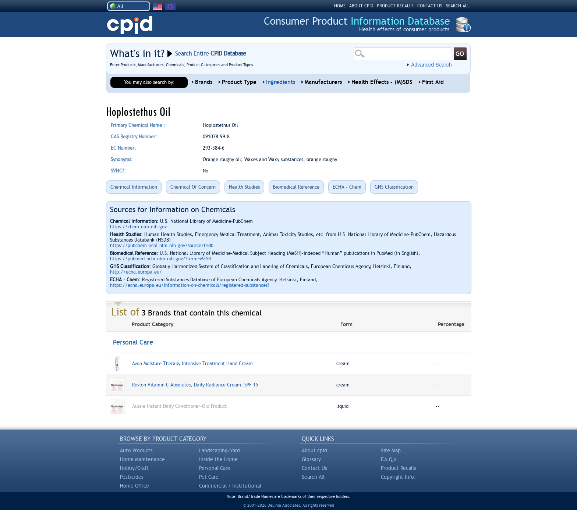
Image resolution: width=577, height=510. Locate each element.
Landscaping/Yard (219, 450)
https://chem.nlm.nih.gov (138, 226)
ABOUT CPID (361, 5)
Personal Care (214, 468)
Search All (313, 477)
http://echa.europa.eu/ (136, 272)
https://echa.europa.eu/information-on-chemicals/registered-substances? (189, 285)
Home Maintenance (142, 459)
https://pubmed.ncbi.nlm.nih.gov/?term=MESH (161, 258)
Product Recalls (398, 468)
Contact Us (314, 468)
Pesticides (132, 477)
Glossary (311, 459)
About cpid (314, 450)
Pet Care (209, 477)
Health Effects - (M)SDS (382, 82)
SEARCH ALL (458, 5)
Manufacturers (323, 82)
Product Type (239, 82)
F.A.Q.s (388, 459)
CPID (129, 25)
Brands (203, 82)
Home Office (134, 486)
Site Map (391, 450)
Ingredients (280, 82)
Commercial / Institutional (230, 486)
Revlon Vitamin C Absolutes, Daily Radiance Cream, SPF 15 (195, 385)
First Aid (433, 82)
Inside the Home (218, 459)
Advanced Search (431, 65)
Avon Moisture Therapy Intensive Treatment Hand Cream (192, 363)
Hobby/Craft (134, 468)
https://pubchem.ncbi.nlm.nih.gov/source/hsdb (161, 245)
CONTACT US (429, 5)
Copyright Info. (398, 477)
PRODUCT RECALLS (395, 5)
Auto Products (136, 450)
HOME (340, 5)
